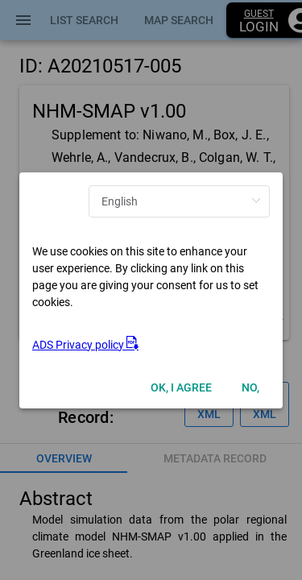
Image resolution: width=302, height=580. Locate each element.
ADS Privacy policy (85, 344)
